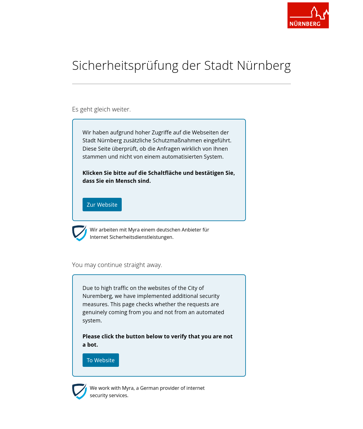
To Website (101, 360)
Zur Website (102, 204)
